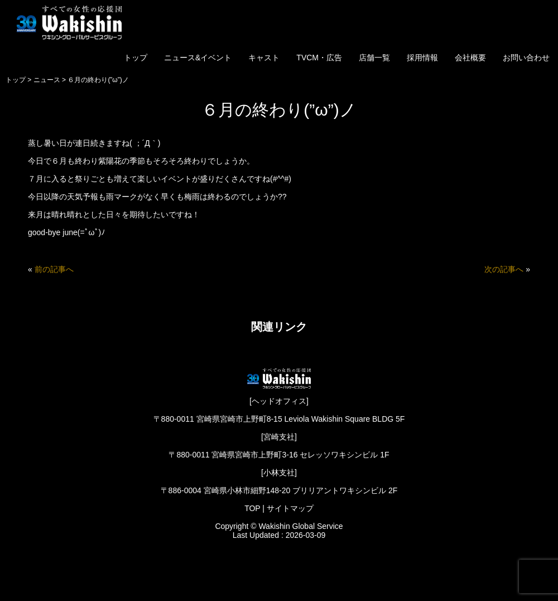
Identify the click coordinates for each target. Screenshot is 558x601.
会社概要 (470, 57)
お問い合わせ (526, 57)
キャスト (264, 57)
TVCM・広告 (319, 57)
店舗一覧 (374, 57)
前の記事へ (54, 269)
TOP (252, 508)
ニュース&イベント (198, 57)
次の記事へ (503, 269)
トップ (135, 57)
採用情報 (422, 57)
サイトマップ (290, 508)
